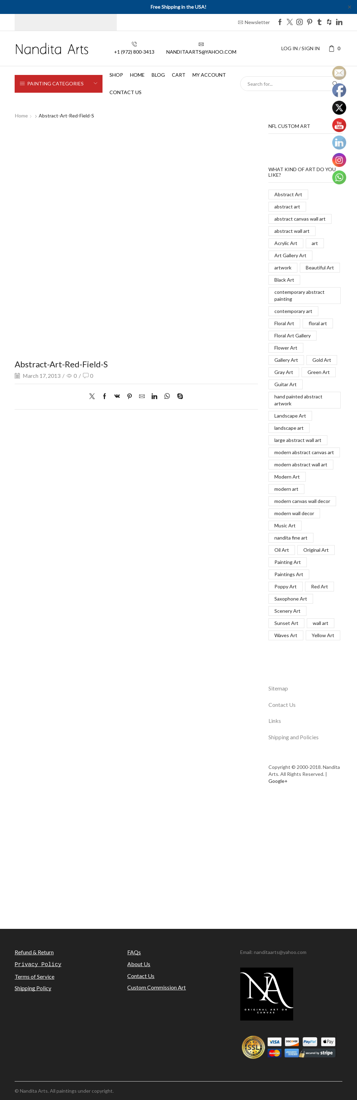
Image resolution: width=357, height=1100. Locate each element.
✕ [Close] (349, 6)
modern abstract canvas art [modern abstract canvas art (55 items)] (304, 452)
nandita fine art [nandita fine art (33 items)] (290, 538)
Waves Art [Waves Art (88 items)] (285, 635)
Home (137, 75)
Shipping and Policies (293, 737)
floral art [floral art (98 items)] (318, 323)
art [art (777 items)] (315, 243)
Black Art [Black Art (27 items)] (284, 280)
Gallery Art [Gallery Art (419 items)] (286, 360)
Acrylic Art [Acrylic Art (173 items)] (285, 243)
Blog (158, 75)
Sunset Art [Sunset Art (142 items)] (286, 623)
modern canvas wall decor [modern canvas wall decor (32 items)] (302, 501)
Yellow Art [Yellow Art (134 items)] (323, 635)
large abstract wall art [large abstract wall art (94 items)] (297, 440)
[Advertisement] (178, 861)
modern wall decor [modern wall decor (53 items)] (294, 513)
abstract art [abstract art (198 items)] (287, 206)
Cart (178, 75)
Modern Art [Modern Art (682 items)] (287, 477)
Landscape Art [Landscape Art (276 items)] (290, 416)
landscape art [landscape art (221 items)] (289, 428)
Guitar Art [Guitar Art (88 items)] (285, 384)
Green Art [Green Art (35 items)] (318, 372)
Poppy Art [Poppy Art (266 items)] (285, 586)
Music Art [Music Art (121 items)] (285, 525)
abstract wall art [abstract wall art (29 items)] (292, 231)
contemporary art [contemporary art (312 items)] (293, 311)
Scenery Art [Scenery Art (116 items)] (287, 611)
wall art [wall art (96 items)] (320, 623)
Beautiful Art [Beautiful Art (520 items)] (320, 267)
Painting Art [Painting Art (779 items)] (287, 562)
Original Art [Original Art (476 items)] (316, 550)
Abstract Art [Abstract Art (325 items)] (288, 194)
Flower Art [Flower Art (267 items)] (285, 348)
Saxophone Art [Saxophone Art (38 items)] (290, 599)
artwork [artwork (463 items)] (282, 267)
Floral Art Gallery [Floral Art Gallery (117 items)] (292, 335)
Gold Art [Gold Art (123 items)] (321, 360)
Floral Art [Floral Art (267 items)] (284, 323)
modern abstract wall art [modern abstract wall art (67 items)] (300, 464)
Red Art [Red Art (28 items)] (319, 586)
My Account (209, 75)
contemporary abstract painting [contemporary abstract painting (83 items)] (299, 295)
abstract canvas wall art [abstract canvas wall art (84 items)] (300, 219)
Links (274, 720)
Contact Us (282, 704)
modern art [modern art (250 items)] (286, 489)
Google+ (278, 781)
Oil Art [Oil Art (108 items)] (281, 550)
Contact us (125, 92)
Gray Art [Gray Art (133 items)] (283, 372)
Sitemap (278, 688)
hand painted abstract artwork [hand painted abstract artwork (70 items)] (298, 400)
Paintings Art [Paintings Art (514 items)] (288, 574)
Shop (116, 75)
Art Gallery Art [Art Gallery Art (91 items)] (290, 255)
